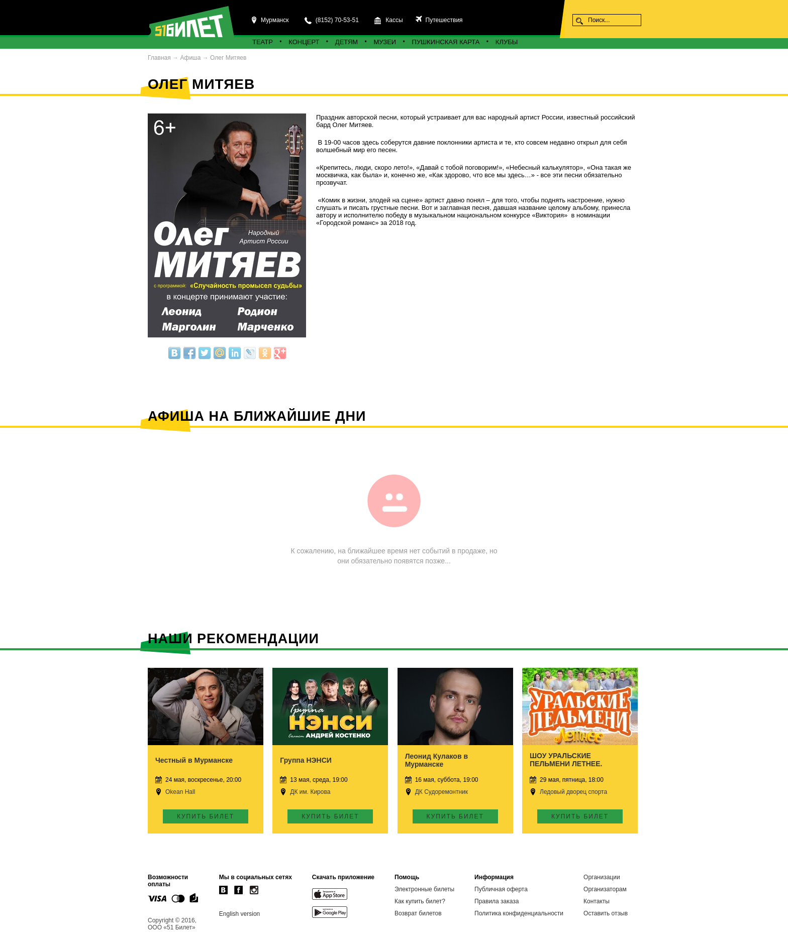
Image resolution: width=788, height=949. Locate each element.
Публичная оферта (501, 889)
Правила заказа (496, 901)
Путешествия (443, 20)
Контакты (596, 901)
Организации (601, 877)
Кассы (394, 20)
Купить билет (205, 816)
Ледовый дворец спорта (573, 791)
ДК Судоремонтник (441, 791)
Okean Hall (180, 791)
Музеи (385, 42)
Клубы (507, 42)
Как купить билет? (420, 901)
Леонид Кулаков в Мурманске (436, 760)
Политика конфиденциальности (518, 913)
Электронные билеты (424, 889)
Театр (262, 42)
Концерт (303, 42)
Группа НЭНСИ (306, 760)
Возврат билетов (418, 913)
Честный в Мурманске (194, 760)
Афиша (190, 57)
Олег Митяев (228, 57)
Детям (346, 42)
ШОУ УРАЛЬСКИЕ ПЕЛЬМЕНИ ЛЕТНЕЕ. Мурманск (566, 764)
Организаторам (605, 889)
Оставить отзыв (605, 913)
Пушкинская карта (446, 42)
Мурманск (274, 20)
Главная (159, 57)
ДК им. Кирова (310, 791)
